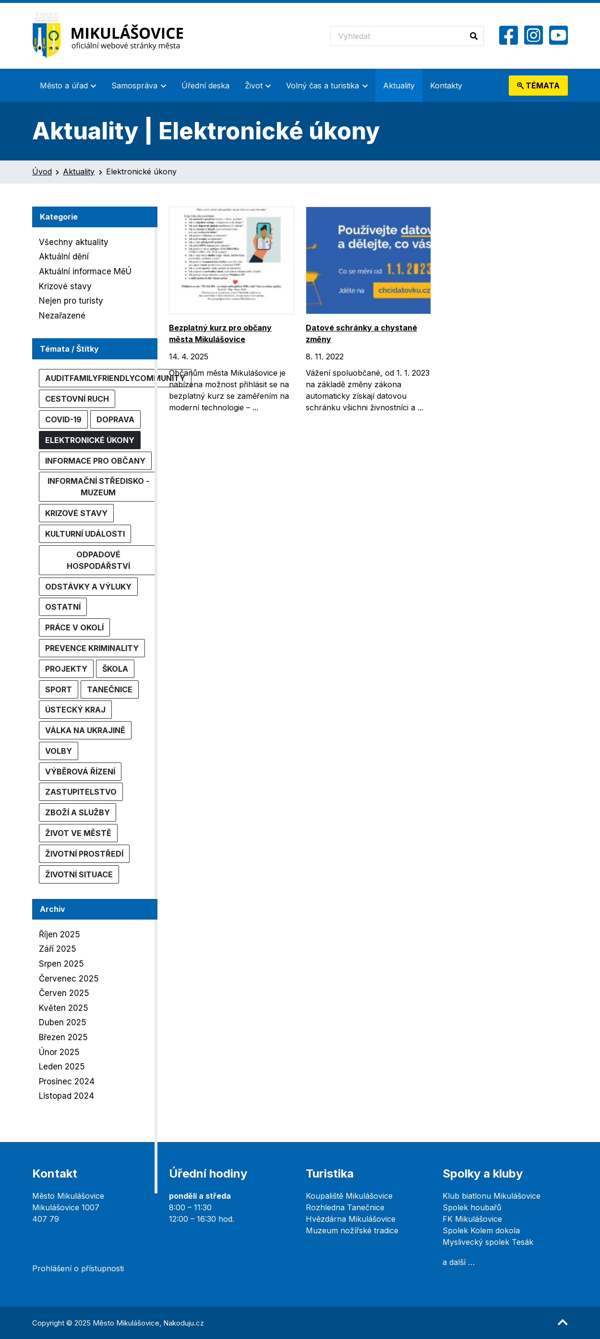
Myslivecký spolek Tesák (488, 1242)
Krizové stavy (65, 286)
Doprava (115, 419)
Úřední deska (205, 85)
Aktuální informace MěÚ (85, 271)
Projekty (66, 669)
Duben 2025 (62, 1022)
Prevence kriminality (92, 648)
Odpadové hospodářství (98, 560)
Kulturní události (85, 534)
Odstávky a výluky (88, 586)
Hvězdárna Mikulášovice (351, 1219)
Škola (115, 669)
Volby (58, 751)
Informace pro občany (95, 461)
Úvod (42, 171)
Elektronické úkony (89, 440)
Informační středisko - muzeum (98, 486)
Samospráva (134, 85)
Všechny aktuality (73, 242)
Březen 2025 (63, 1037)
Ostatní (63, 607)
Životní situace (79, 874)
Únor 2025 (59, 1052)
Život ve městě (78, 833)
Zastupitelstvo (81, 792)
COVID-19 (63, 419)
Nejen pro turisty (71, 301)
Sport (58, 689)
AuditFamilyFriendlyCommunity (115, 378)
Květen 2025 (63, 1008)
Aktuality (399, 85)
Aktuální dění (64, 256)
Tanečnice (109, 689)
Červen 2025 (64, 993)
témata (538, 85)
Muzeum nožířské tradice (352, 1230)
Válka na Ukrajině (85, 730)
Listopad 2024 (66, 1096)
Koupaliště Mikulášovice (349, 1196)
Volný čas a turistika (322, 85)
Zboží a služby (77, 812)
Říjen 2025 (59, 934)
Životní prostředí (84, 854)
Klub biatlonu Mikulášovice (491, 1196)
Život (254, 85)
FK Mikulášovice (472, 1219)
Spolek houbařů (472, 1207)
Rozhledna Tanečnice (345, 1207)
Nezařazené (62, 315)
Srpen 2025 (61, 964)
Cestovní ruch (77, 399)
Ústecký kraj (75, 709)
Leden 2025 (62, 1066)
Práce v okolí (74, 627)
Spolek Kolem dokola (481, 1230)
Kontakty (446, 85)
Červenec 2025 (69, 978)
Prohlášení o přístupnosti (78, 1268)
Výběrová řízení (80, 771)
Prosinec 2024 (67, 1081)
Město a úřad (64, 85)
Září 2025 (57, 949)
